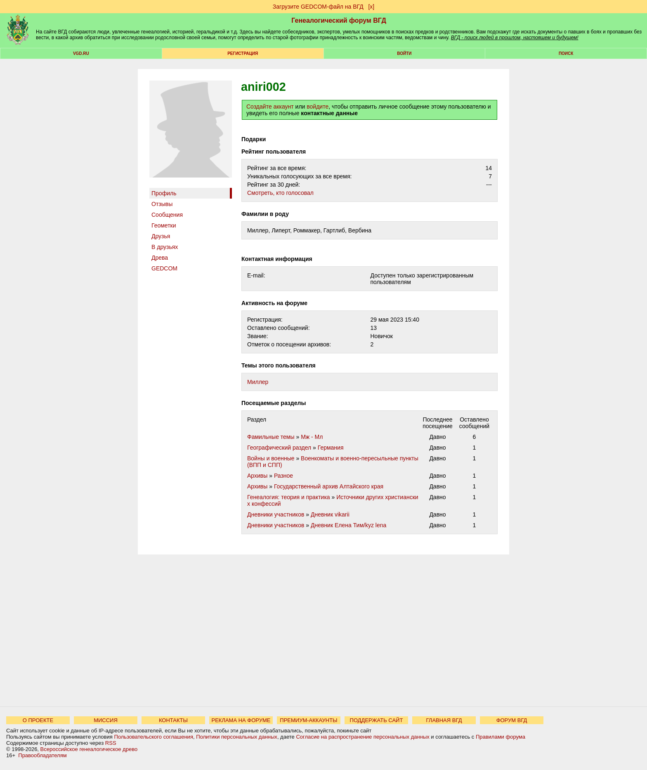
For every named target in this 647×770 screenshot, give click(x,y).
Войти (404, 53)
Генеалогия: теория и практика (288, 497)
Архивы (257, 475)
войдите (317, 106)
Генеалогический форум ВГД (338, 20)
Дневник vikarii (330, 514)
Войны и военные (271, 458)
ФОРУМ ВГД (511, 720)
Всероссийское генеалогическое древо (89, 749)
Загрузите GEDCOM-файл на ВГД (318, 6)
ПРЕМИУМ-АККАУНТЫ (308, 720)
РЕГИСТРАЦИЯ (242, 53)
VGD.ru (81, 53)
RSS (110, 743)
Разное (283, 475)
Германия (331, 447)
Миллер (257, 382)
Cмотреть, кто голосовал (280, 193)
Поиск (566, 53)
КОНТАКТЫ (173, 720)
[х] (371, 6)
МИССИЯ (106, 720)
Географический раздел (279, 447)
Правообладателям (42, 755)
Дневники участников (275, 514)
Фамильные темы (271, 437)
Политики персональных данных (236, 737)
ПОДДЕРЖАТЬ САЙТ (376, 720)
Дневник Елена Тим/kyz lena (348, 525)
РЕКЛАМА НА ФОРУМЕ (240, 720)
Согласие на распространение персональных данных (362, 737)
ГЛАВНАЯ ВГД (444, 720)
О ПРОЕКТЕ (38, 720)
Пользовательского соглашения (153, 737)
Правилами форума (500, 737)
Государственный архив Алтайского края (328, 486)
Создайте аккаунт (270, 106)
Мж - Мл (312, 437)
